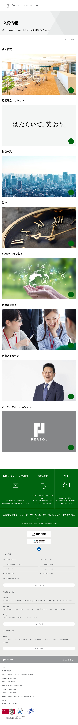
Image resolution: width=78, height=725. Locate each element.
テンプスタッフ (7, 600)
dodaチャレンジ (53, 609)
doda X (63, 609)
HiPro (35, 618)
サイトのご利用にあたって (9, 689)
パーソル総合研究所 (8, 574)
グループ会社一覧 (39, 585)
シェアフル (12, 618)
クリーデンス (35, 609)
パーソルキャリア (8, 569)
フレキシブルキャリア (40, 600)
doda (4, 609)
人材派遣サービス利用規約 (9, 693)
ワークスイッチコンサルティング (23, 639)
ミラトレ (20, 618)
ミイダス (44, 609)
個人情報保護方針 (6, 671)
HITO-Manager (39, 639)
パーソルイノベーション (46, 569)
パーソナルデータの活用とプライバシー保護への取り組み (17, 674)
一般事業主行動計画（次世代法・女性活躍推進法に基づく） (18, 696)
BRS (28, 609)
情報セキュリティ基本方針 (9, 682)
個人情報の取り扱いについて (9, 678)
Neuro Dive (28, 618)
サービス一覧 (39, 624)
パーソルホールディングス (10, 559)
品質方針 (4, 700)
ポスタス (55, 639)
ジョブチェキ (17, 600)
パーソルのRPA (7, 639)
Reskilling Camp (64, 639)
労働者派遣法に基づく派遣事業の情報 (12, 685)
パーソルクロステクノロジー (48, 564)
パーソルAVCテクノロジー (47, 574)
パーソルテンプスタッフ (46, 559)
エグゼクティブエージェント (16, 609)
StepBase (5, 642)
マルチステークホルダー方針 (9, 704)
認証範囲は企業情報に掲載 (13, 718)
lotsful (4, 618)
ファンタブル (27, 600)
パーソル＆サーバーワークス (11, 578)
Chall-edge (52, 600)
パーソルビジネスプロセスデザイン (13, 564)
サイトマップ (5, 667)
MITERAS (47, 639)
